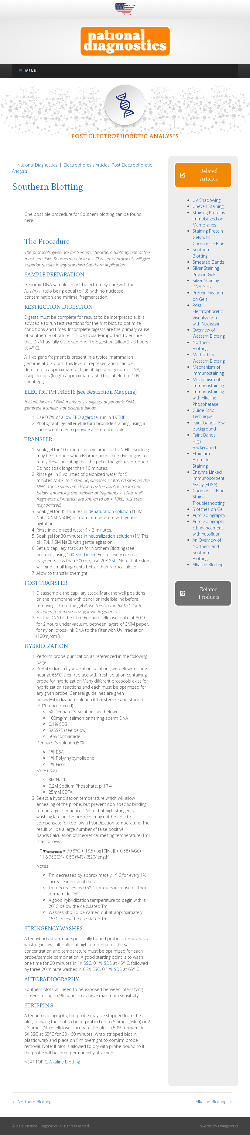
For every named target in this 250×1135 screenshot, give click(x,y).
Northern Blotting (201, 345)
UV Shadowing (207, 200)
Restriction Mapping (111, 391)
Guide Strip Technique (203, 413)
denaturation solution (109, 511)
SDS (108, 963)
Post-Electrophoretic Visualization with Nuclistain (208, 314)
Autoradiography (209, 515)
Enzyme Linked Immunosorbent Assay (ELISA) (208, 478)
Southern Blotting (202, 252)
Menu (27, 70)
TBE (121, 417)
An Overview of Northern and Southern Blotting (207, 549)
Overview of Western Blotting (209, 333)
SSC (113, 561)
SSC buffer (85, 554)
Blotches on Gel (208, 509)
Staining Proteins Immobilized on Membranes (209, 219)
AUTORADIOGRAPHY (51, 979)
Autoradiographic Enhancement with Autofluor (208, 527)
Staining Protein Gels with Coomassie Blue (208, 237)
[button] (203, 175)
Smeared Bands (208, 262)
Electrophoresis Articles (87, 165)
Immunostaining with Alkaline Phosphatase (208, 398)
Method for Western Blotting (209, 358)
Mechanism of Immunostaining (208, 370)
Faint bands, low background (208, 426)
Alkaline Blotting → (214, 1102)
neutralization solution (110, 536)
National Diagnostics (37, 165)
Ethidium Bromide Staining (201, 460)
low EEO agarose (81, 417)
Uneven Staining (208, 206)
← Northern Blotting (31, 1102)
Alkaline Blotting (64, 1062)
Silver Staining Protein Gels (206, 271)
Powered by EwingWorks (218, 1126)
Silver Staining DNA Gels (206, 284)
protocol (44, 554)
